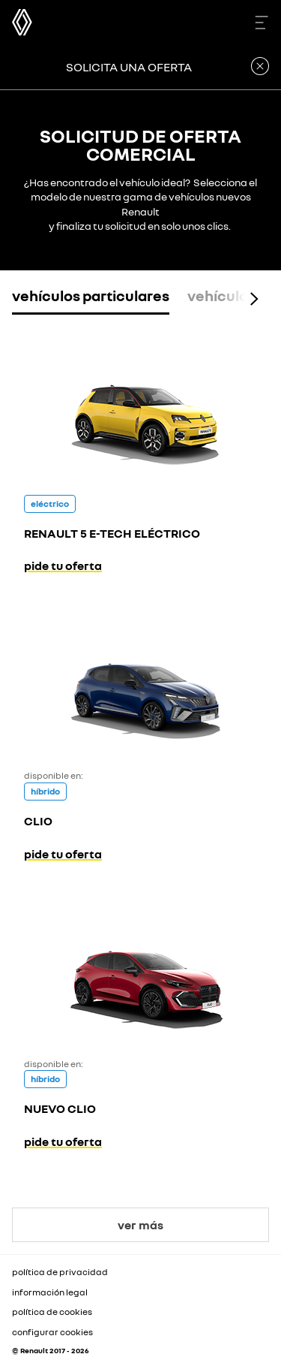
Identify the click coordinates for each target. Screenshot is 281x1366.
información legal (50, 1292)
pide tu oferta (63, 565)
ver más (140, 1224)
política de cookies (52, 1311)
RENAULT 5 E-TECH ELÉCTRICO (112, 533)
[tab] (90, 298)
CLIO (38, 820)
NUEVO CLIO (60, 1108)
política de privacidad (60, 1271)
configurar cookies (52, 1332)
